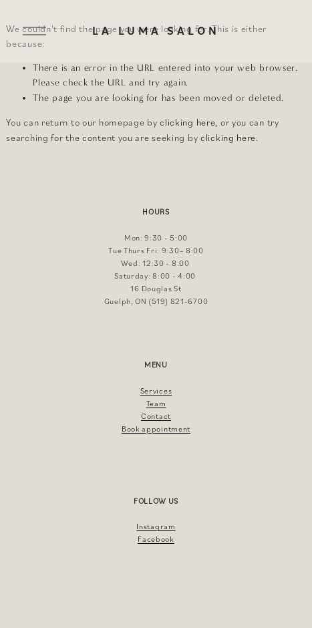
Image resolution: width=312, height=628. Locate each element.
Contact (156, 416)
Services (156, 390)
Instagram (155, 526)
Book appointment (156, 429)
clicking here (187, 122)
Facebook (156, 539)
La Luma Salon (155, 30)
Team (156, 403)
